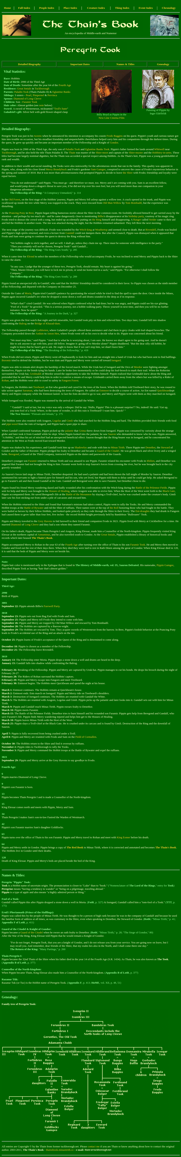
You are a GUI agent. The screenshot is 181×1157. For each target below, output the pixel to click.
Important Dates (80, 64)
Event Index (146, 7)
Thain (72, 152)
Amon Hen (53, 333)
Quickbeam (163, 390)
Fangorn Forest (70, 380)
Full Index (24, 7)
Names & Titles (125, 64)
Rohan (5, 380)
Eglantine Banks (61, 91)
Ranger (137, 219)
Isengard (116, 360)
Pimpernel (38, 95)
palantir (69, 430)
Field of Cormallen (85, 736)
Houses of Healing (59, 491)
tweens (38, 135)
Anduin (39, 333)
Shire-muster (136, 152)
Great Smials (24, 88)
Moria (28, 293)
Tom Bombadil (133, 202)
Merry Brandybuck (56, 169)
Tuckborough (42, 88)
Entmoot (104, 390)
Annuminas (44, 534)
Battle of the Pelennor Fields (151, 487)
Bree (31, 212)
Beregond (14, 454)
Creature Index (96, 7)
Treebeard (38, 387)
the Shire (128, 172)
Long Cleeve (32, 524)
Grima (82, 430)
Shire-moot (102, 152)
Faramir (32, 460)
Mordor (138, 367)
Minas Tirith (118, 447)
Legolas (56, 420)
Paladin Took (21, 91)
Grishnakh (35, 373)
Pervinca (52, 95)
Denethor (151, 447)
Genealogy (163, 64)
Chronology (169, 7)
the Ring (96, 219)
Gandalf (70, 233)
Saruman (27, 390)
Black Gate (169, 491)
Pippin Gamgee (165, 565)
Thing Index (122, 7)
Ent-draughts (142, 511)
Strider (152, 219)
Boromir (6, 360)
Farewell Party (51, 606)
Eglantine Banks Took (97, 149)
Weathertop (101, 229)
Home (7, 7)
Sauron (112, 434)
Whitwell (159, 149)
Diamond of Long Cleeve (28, 98)
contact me (94, 1146)
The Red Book (75, 847)
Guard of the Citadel (108, 450)
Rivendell (151, 229)
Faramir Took (29, 101)
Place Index (70, 7)
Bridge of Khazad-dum (47, 323)
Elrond (30, 256)
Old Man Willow (112, 202)
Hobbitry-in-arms (161, 152)
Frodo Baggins (114, 135)
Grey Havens (45, 521)
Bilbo (101, 216)
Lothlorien (42, 330)
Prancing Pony (17, 212)
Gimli (69, 420)
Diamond (16, 524)
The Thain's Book (42, 537)
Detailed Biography (29, 64)
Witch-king (86, 229)
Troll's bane (60, 108)
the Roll (114, 507)
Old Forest (14, 199)
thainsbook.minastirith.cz (59, 1149)
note (41, 105)
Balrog (22, 323)
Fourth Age (65, 85)
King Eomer (123, 837)
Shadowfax (81, 447)
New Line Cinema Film (112, 117)
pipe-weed (12, 424)
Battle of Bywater (33, 507)
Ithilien (151, 460)
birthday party (136, 216)
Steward (165, 447)
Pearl (28, 95)
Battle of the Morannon (79, 494)
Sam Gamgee (98, 169)
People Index (46, 7)
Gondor (114, 142)
